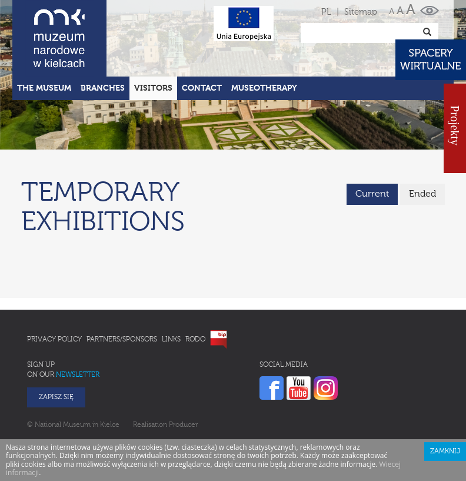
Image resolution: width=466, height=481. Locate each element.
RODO (195, 339)
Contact (202, 88)
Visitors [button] (153, 88)
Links (171, 339)
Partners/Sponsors (121, 339)
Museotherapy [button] (264, 88)
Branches (103, 88)
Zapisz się (56, 397)
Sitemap (360, 12)
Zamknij (445, 451)
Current (372, 194)
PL (326, 12)
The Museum (44, 88)
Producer (183, 425)
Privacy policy (54, 339)
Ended (422, 194)
